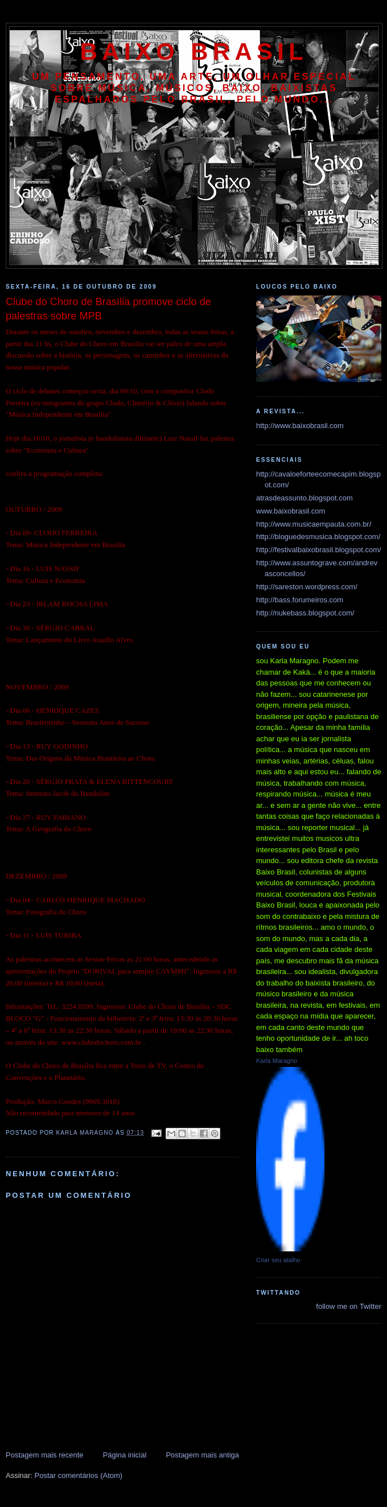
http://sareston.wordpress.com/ (306, 586)
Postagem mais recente (45, 1455)
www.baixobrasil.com (290, 511)
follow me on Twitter (348, 1306)
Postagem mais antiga (202, 1455)
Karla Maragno (276, 1060)
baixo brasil (194, 51)
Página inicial (125, 1455)
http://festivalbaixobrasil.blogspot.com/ (318, 549)
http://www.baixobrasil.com (300, 425)
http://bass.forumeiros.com (299, 600)
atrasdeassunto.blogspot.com (304, 498)
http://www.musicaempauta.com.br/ (313, 524)
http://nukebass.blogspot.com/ (305, 613)
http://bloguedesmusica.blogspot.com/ (318, 536)
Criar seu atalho (278, 1259)
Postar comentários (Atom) (79, 1475)
